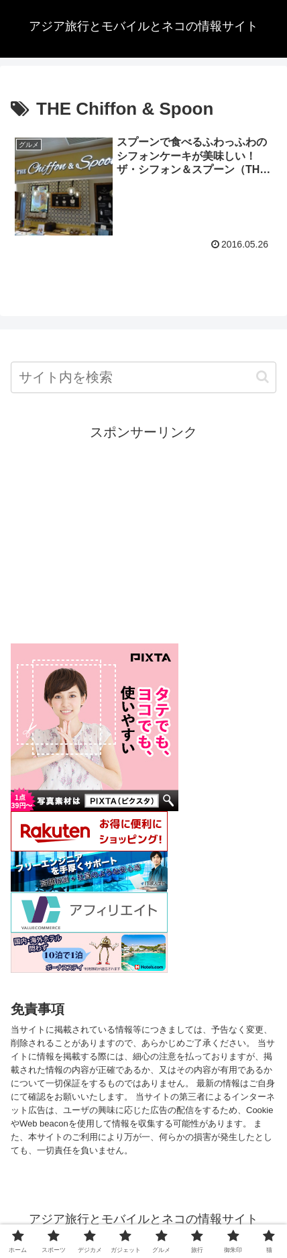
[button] (262, 376)
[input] (143, 377)
